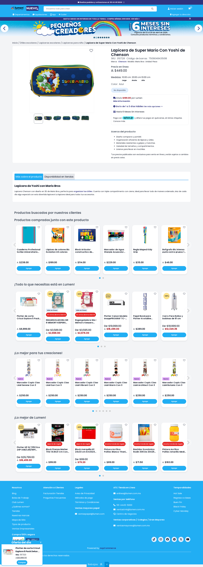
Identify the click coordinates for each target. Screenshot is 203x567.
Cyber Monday (181, 511)
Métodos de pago (84, 497)
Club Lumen (18, 502)
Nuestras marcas (20, 515)
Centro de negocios (127, 513)
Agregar (29, 268)
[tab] (100, 278)
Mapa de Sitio (19, 519)
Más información (121, 101)
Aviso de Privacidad (85, 493)
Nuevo (20, 379)
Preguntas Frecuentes (54, 497)
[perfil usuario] (175, 8)
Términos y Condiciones (87, 502)
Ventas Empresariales (23, 528)
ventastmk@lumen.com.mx (131, 509)
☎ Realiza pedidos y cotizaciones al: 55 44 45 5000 (100, 2)
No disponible (120, 90)
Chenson (122, 61)
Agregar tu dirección (180, 14)
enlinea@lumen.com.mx (129, 493)
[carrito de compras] (189, 8)
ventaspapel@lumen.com (91, 513)
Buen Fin (177, 502)
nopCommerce (108, 548)
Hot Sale (177, 493)
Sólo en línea (52, 310)
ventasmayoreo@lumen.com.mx (133, 525)
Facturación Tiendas (53, 493)
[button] (15, 245)
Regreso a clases (182, 497)
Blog (14, 493)
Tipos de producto (21, 524)
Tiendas (16, 511)
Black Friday (179, 506)
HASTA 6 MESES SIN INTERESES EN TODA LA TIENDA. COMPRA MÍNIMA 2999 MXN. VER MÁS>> (101, 19)
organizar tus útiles (83, 191)
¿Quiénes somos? (21, 506)
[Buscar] (152, 9)
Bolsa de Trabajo (20, 497)
